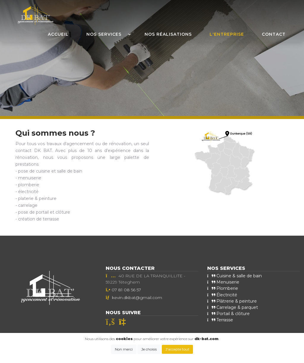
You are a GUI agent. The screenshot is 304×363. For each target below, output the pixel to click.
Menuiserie (223, 282)
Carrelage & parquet (232, 307)
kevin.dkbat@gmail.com (137, 297)
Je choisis (149, 349)
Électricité (222, 294)
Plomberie (222, 288)
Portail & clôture (228, 313)
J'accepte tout (177, 349)
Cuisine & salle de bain (234, 275)
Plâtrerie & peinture (232, 300)
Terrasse (220, 319)
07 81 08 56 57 (126, 289)
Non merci (124, 349)
